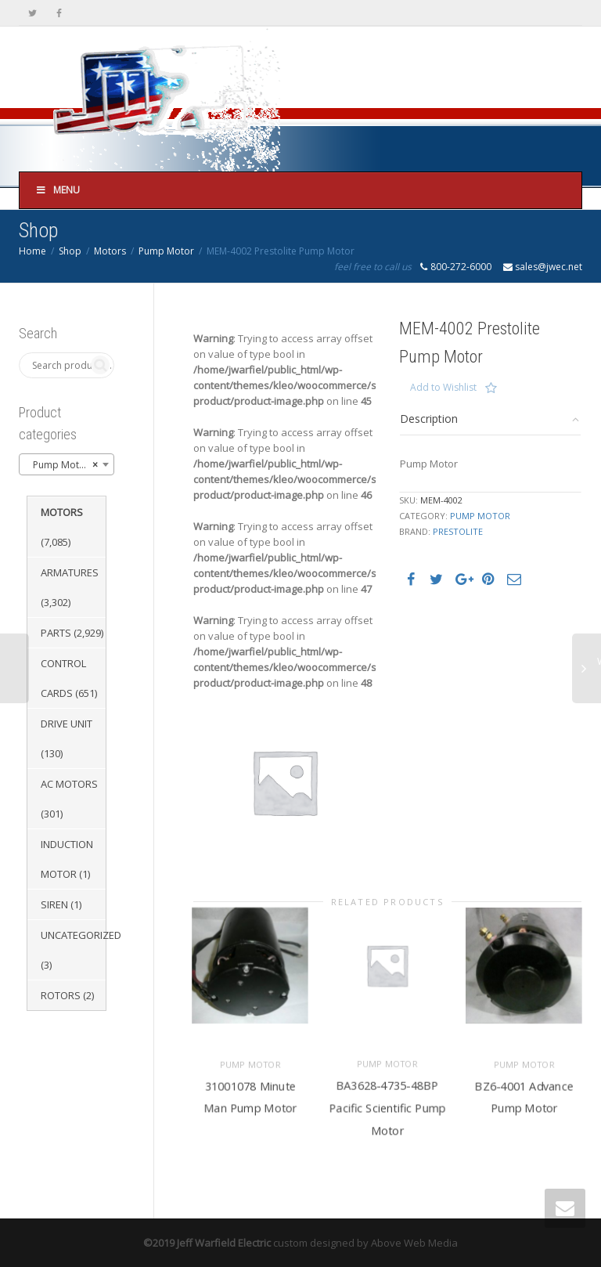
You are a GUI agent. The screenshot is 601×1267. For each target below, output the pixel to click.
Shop (70, 251)
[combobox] (66, 464)
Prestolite (458, 531)
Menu (57, 190)
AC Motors (69, 784)
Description (429, 418)
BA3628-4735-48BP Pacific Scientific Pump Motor (387, 1101)
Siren (54, 904)
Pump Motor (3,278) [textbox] (69, 465)
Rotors (61, 995)
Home (32, 251)
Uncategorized (81, 935)
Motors (110, 251)
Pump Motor (166, 251)
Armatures (70, 572)
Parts (56, 633)
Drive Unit (66, 724)
